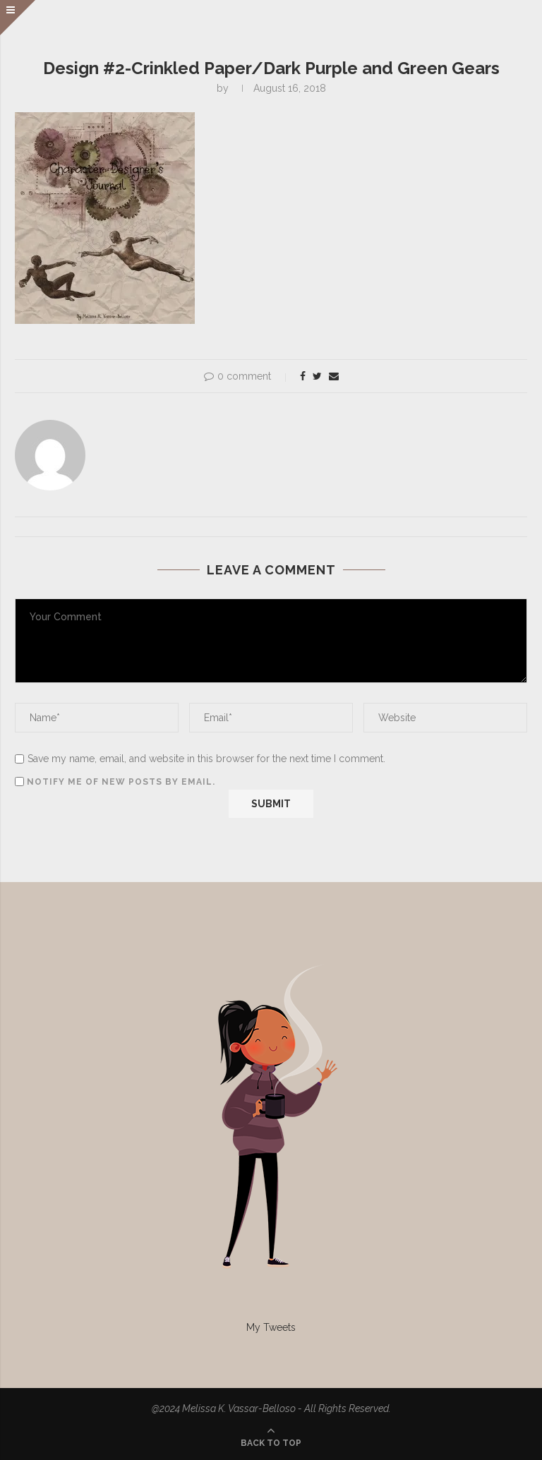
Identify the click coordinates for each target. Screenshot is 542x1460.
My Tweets (271, 1327)
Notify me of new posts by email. (121, 782)
